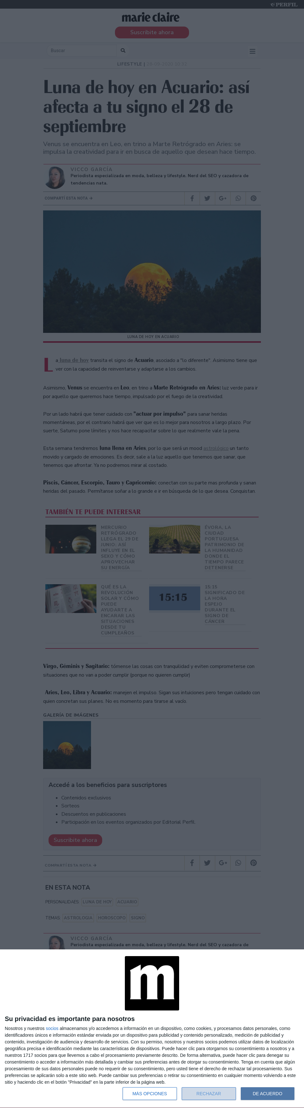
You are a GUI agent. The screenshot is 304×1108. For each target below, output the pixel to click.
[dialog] (152, 1029)
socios (52, 1028)
